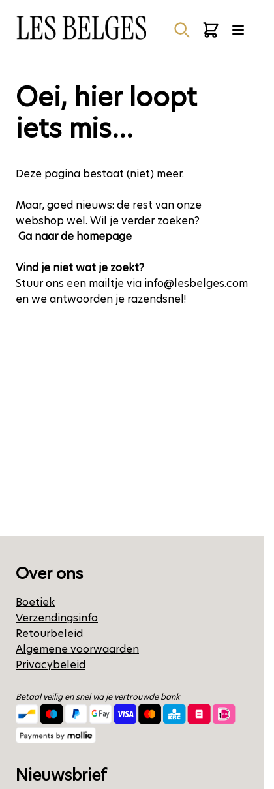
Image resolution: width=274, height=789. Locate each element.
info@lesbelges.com (196, 283)
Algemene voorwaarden (77, 649)
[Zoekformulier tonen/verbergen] (182, 30)
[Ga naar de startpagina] (81, 28)
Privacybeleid (50, 664)
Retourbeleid (49, 633)
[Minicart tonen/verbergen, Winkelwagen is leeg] (210, 30)
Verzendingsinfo (57, 617)
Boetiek (35, 602)
